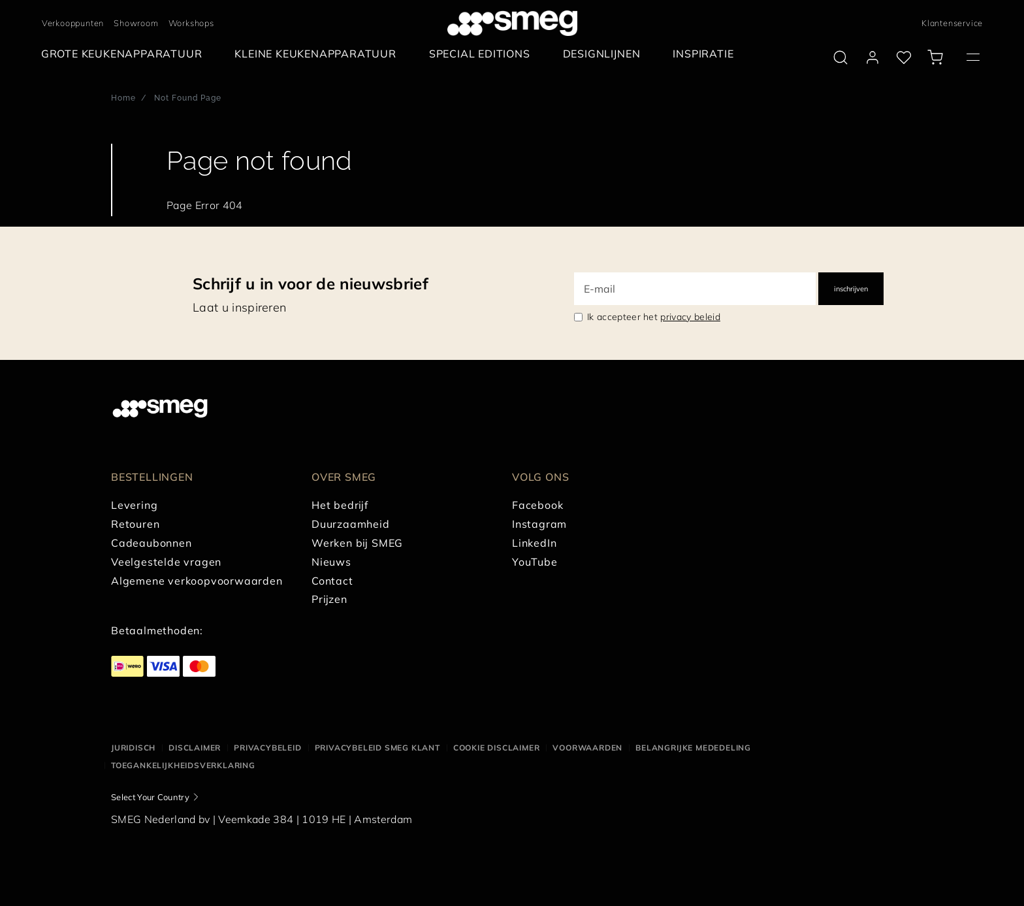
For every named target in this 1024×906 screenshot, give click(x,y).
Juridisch (133, 747)
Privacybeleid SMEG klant (377, 747)
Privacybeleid (267, 747)
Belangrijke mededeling (693, 747)
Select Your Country (150, 797)
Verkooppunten (73, 23)
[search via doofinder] (840, 57)
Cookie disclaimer (496, 747)
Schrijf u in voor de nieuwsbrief (310, 283)
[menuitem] (125, 54)
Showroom (136, 23)
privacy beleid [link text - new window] (690, 317)
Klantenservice (952, 23)
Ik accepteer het (653, 317)
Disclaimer (194, 747)
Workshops (191, 23)
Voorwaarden (587, 747)
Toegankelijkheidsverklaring (183, 765)
